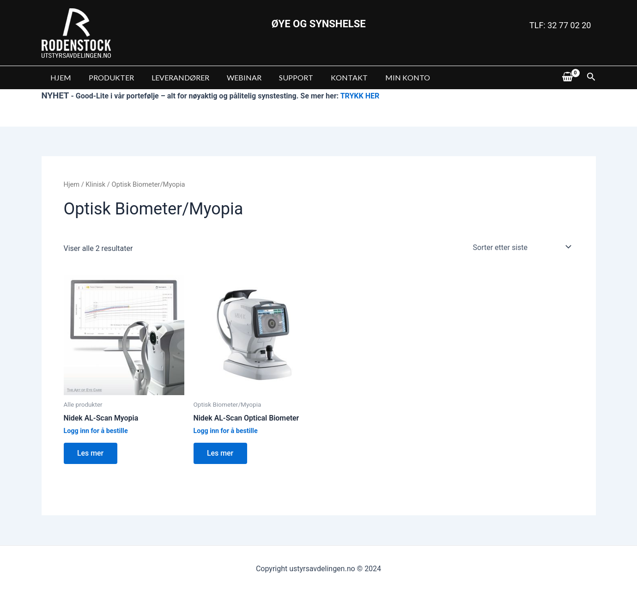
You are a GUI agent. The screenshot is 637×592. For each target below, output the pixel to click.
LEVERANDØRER (173, 77)
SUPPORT (284, 77)
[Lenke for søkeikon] (591, 77)
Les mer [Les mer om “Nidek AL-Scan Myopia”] (91, 453)
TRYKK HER (360, 96)
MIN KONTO (389, 77)
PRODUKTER (107, 77)
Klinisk (96, 184)
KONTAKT (333, 77)
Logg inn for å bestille (96, 431)
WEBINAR (234, 77)
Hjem (72, 184)
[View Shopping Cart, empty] (567, 77)
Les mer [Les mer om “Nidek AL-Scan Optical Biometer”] (220, 453)
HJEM (59, 77)
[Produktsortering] (520, 247)
